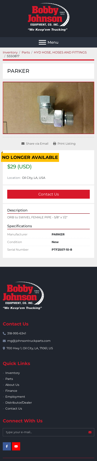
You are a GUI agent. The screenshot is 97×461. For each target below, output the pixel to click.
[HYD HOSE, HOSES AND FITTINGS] (60, 52)
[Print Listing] (64, 143)
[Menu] (42, 42)
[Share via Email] (35, 143)
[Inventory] (10, 52)
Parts (9, 379)
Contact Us (48, 194)
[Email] (48, 432)
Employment (15, 396)
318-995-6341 (16, 333)
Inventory (12, 373)
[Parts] (26, 52)
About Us (12, 385)
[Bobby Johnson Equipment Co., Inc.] (23, 295)
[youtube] (16, 446)
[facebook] (7, 446)
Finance (11, 390)
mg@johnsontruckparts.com (29, 341)
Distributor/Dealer (18, 402)
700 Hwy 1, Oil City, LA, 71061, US (29, 348)
